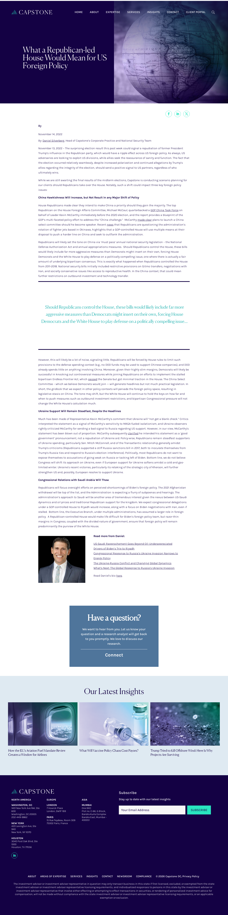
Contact (173, 12)
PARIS (50, 817)
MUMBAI (87, 805)
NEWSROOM (124, 876)
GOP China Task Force (164, 210)
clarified (133, 433)
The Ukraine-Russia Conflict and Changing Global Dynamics (132, 563)
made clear (145, 219)
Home (79, 12)
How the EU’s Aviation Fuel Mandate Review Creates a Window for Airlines (37, 752)
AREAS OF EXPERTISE (53, 876)
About (94, 12)
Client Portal (196, 12)
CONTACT (107, 876)
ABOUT (32, 876)
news (110, 224)
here (119, 575)
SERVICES (76, 876)
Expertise (113, 12)
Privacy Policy (190, 876)
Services (133, 12)
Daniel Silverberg (53, 140)
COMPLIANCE (144, 876)
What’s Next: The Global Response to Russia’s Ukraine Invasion (134, 568)
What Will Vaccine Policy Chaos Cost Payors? (108, 750)
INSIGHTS (92, 876)
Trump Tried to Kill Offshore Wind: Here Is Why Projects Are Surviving (182, 752)
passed (92, 379)
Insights (153, 12)
